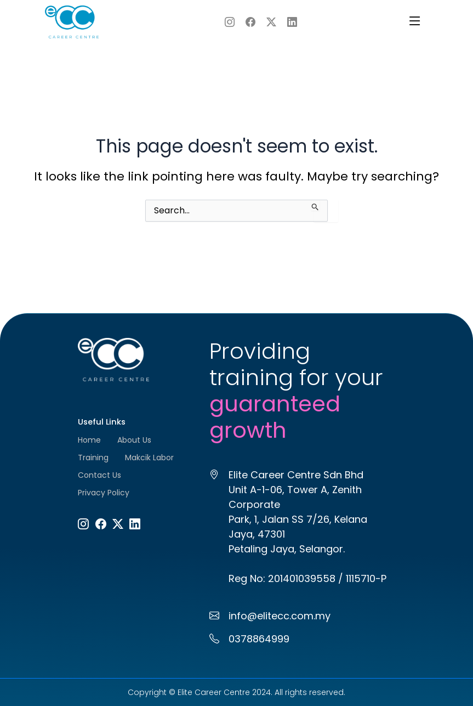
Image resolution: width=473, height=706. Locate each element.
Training (93, 457)
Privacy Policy (103, 492)
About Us (134, 439)
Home (89, 439)
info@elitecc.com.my (279, 616)
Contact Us (99, 475)
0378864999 (259, 639)
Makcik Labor (149, 457)
